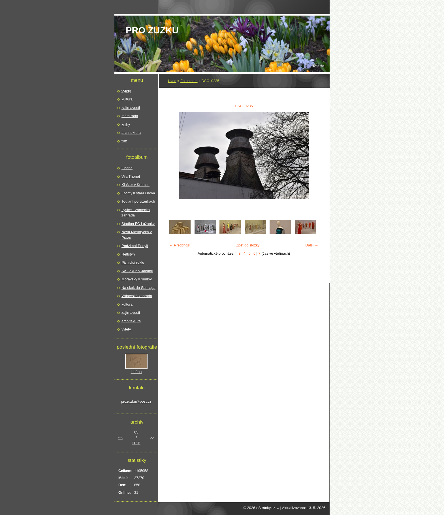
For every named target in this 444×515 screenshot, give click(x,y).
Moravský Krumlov (136, 279)
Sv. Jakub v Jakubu (137, 271)
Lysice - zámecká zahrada (135, 213)
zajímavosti (130, 108)
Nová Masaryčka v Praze (136, 235)
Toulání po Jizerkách (138, 201)
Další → (311, 245)
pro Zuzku (152, 30)
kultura (127, 99)
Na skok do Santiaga (138, 288)
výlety (126, 91)
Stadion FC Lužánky (138, 224)
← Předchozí (179, 245)
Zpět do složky (248, 245)
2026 (136, 443)
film (124, 141)
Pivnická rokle (132, 262)
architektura (131, 132)
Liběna (127, 168)
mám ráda (129, 116)
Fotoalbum (188, 81)
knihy (125, 124)
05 (136, 432)
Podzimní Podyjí (134, 246)
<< (120, 437)
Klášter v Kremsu (135, 185)
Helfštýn (128, 254)
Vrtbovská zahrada (136, 296)
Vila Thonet (130, 176)
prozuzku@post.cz (136, 401)
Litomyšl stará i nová (138, 193)
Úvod (172, 81)
